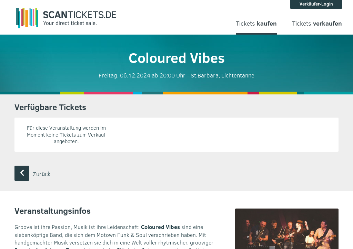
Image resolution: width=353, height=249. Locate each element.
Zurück (32, 174)
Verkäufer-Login (316, 4)
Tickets (256, 23)
